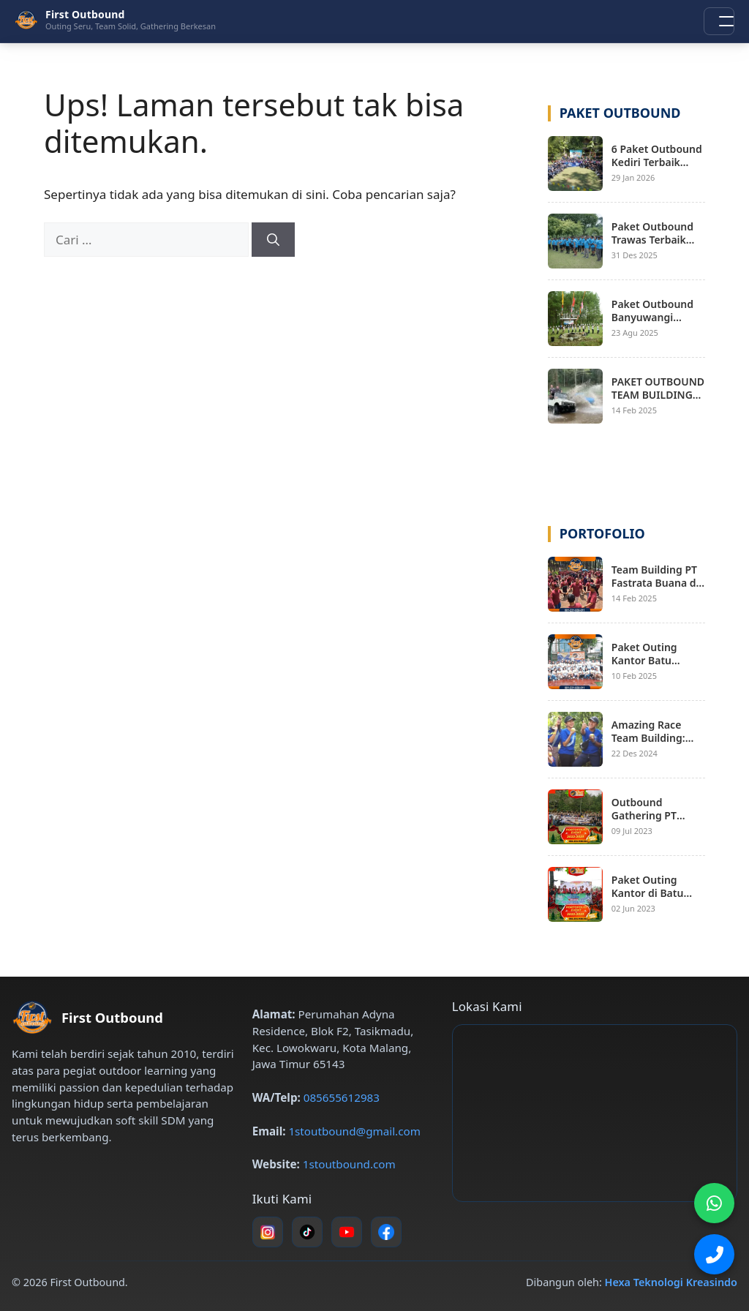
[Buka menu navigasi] (719, 21)
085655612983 (342, 1097)
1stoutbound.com (349, 1164)
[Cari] (273, 240)
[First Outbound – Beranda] (115, 19)
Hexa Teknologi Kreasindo (671, 1282)
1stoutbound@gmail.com (354, 1131)
